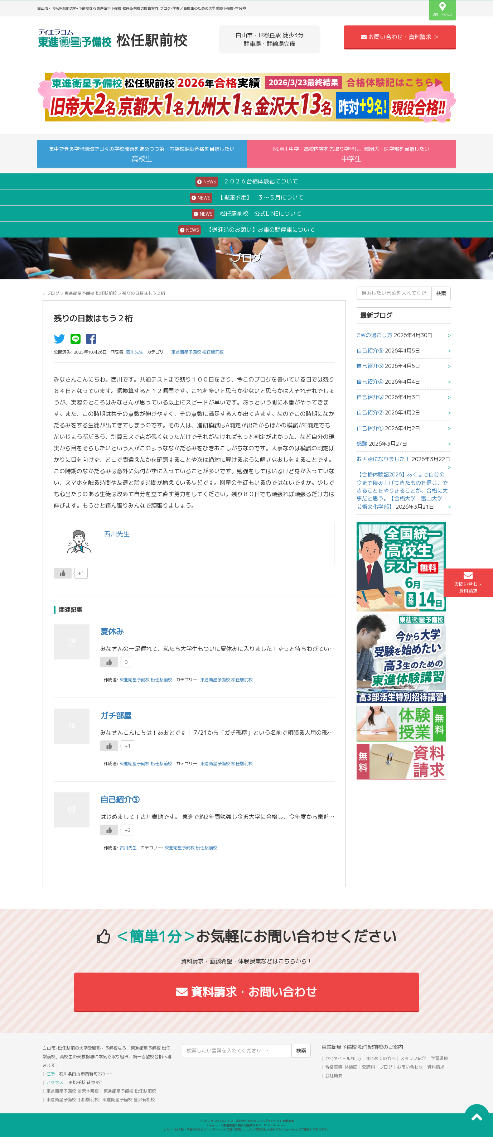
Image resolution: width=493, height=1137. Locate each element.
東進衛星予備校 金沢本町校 (72, 1091)
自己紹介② (370, 412)
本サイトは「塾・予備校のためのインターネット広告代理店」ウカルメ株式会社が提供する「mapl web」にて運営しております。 (247, 1129)
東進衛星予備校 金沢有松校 (128, 1100)
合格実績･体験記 (341, 1067)
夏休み (112, 631)
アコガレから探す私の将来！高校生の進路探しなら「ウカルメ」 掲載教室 (246, 1121)
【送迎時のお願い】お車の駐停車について (246, 230)
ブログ (53, 293)
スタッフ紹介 (413, 1058)
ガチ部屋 (116, 715)
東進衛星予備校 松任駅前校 (90, 293)
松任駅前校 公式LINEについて (246, 214)
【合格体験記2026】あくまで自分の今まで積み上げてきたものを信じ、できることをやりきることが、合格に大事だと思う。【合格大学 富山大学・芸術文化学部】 (402, 490)
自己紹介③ (120, 799)
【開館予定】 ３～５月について (247, 198)
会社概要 (333, 1076)
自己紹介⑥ (370, 350)
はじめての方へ (381, 1058)
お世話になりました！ (383, 459)
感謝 (362, 443)
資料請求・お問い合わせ (246, 992)
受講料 (368, 1067)
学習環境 (439, 1058)
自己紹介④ (370, 381)
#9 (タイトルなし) (343, 1058)
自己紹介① (370, 428)
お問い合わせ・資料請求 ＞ (400, 37)
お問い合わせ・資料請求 (420, 1067)
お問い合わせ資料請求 (468, 582)
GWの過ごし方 (374, 335)
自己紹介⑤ (370, 366)
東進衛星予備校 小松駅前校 (72, 1100)
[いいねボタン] (63, 573)
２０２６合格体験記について (246, 182)
